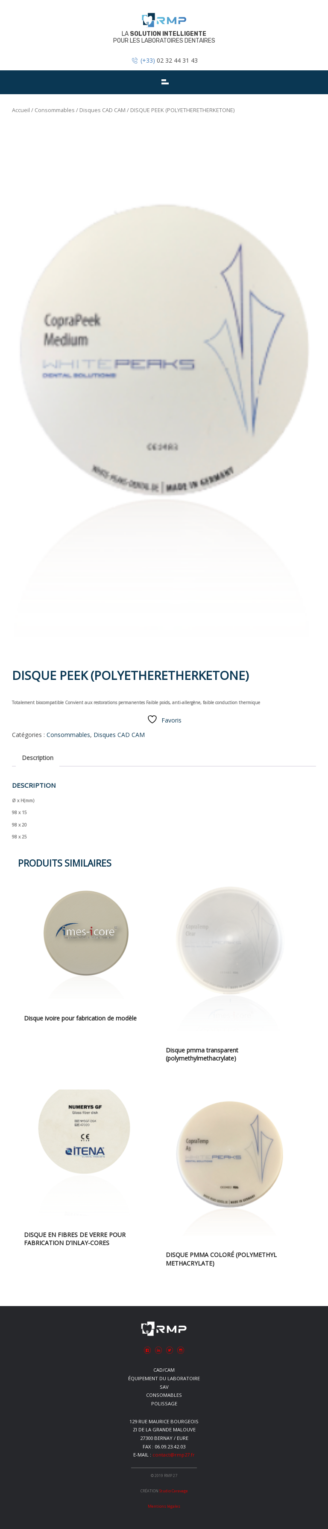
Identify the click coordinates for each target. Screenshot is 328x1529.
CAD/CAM (164, 1370)
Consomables (164, 1395)
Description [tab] (37, 758)
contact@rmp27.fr (173, 1454)
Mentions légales (164, 1506)
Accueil (21, 110)
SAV (164, 1387)
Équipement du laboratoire (164, 1378)
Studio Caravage (173, 1491)
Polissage (164, 1403)
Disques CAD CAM (102, 110)
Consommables (55, 110)
